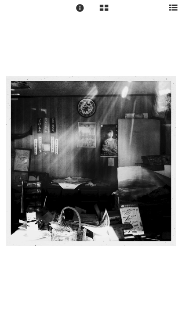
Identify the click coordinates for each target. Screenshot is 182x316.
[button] (80, 8)
